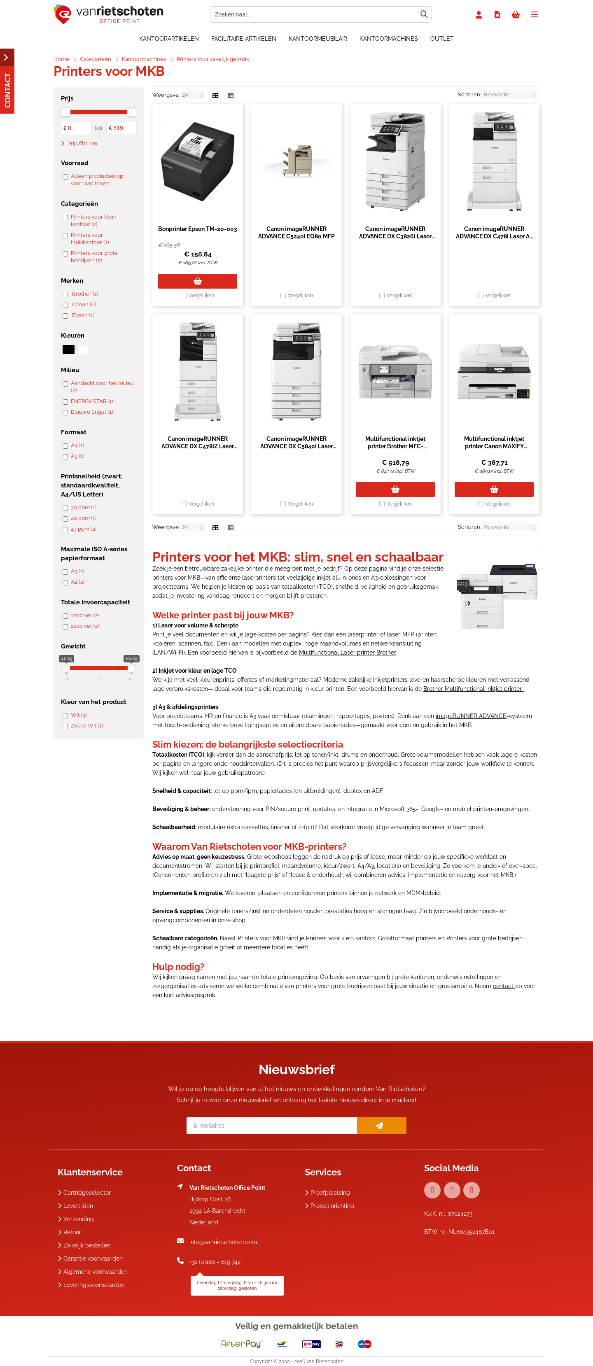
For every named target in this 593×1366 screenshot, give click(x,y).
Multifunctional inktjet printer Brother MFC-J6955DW (395, 446)
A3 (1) (77, 456)
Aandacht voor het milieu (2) (102, 387)
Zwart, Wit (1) (87, 726)
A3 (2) (77, 571)
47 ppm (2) (83, 529)
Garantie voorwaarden (90, 1258)
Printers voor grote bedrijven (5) (94, 256)
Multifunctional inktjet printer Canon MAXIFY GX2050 (494, 446)
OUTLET (442, 38)
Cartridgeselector (84, 1192)
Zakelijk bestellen (84, 1245)
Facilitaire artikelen (243, 38)
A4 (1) (77, 445)
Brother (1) (85, 294)
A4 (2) (77, 582)
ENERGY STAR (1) (92, 401)
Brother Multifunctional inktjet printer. (473, 688)
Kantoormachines (389, 38)
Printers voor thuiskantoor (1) (90, 238)
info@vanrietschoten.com (223, 1242)
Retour (69, 1232)
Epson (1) (83, 315)
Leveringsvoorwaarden (91, 1285)
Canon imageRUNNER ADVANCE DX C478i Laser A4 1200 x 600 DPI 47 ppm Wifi (494, 236)
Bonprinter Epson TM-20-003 (197, 229)
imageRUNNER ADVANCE (471, 716)
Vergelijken (201, 295)
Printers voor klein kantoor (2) (94, 220)
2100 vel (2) (85, 626)
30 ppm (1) (83, 507)
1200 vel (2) (85, 615)
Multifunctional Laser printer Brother (347, 652)
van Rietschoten (324, 1361)
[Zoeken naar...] (424, 14)
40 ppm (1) (83, 518)
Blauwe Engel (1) (92, 412)
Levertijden (75, 1206)
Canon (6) (84, 304)
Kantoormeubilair (318, 38)
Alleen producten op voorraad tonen (97, 179)
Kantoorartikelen (169, 38)
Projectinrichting (329, 1206)
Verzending (76, 1219)
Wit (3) (78, 715)
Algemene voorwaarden (93, 1271)
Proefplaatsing (327, 1192)
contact (504, 986)
